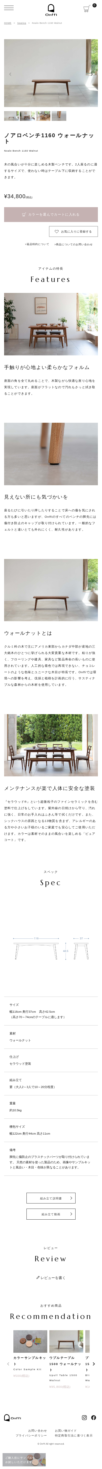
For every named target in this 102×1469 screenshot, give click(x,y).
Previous (10, 74)
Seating (21, 23)
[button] (8, 1364)
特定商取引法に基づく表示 (74, 1435)
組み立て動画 (51, 1214)
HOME (8, 23)
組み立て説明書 (51, 1198)
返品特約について (38, 244)
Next (92, 74)
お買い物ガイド (66, 1430)
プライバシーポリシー (31, 1435)
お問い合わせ (37, 1430)
